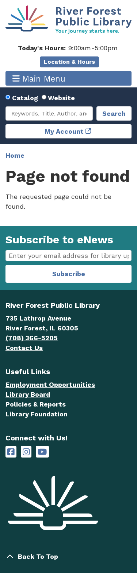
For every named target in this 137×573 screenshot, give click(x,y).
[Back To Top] (68, 556)
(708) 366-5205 (31, 338)
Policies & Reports (35, 404)
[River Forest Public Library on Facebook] (10, 452)
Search (114, 113)
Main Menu (39, 78)
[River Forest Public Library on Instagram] (26, 452)
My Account (64, 131)
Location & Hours (69, 61)
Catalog (25, 98)
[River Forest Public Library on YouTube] (42, 452)
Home (14, 155)
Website (61, 98)
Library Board (27, 394)
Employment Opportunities (50, 384)
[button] (67, 47)
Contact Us (24, 348)
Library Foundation (36, 414)
